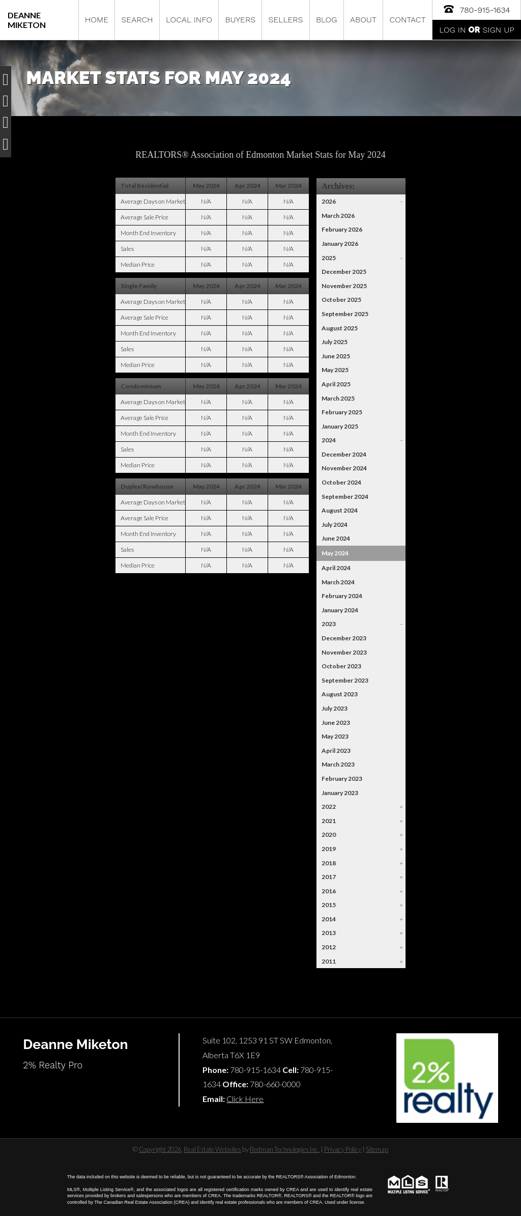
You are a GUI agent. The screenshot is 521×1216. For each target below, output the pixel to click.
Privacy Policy (342, 1149)
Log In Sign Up (476, 30)
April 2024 (336, 568)
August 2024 (340, 510)
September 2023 (345, 680)
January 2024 (340, 610)
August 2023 (340, 694)
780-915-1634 (476, 9)
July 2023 (335, 708)
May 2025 (335, 370)
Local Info (189, 19)
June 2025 (336, 356)
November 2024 (344, 468)
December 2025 (344, 271)
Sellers (286, 19)
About (363, 19)
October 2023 (341, 666)
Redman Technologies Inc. (285, 1149)
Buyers (240, 19)
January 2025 (340, 426)
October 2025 (341, 299)
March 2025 (338, 398)
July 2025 (335, 342)
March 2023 (338, 764)
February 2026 (342, 229)
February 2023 (342, 778)
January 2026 (340, 243)
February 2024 (342, 596)
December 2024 (344, 454)
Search (137, 19)
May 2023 (335, 736)
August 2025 (340, 328)
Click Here (245, 1099)
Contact (408, 19)
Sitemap (377, 1149)
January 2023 (340, 793)
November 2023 (344, 652)
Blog (326, 19)
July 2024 (335, 524)
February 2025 (342, 412)
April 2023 (336, 750)
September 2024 (345, 496)
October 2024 (341, 482)
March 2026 (338, 215)
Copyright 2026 (160, 1149)
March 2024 (338, 582)
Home (96, 19)
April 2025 (336, 384)
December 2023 (344, 638)
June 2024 (336, 538)
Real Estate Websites (212, 1149)
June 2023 (336, 722)
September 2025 (345, 314)
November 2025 (344, 286)
